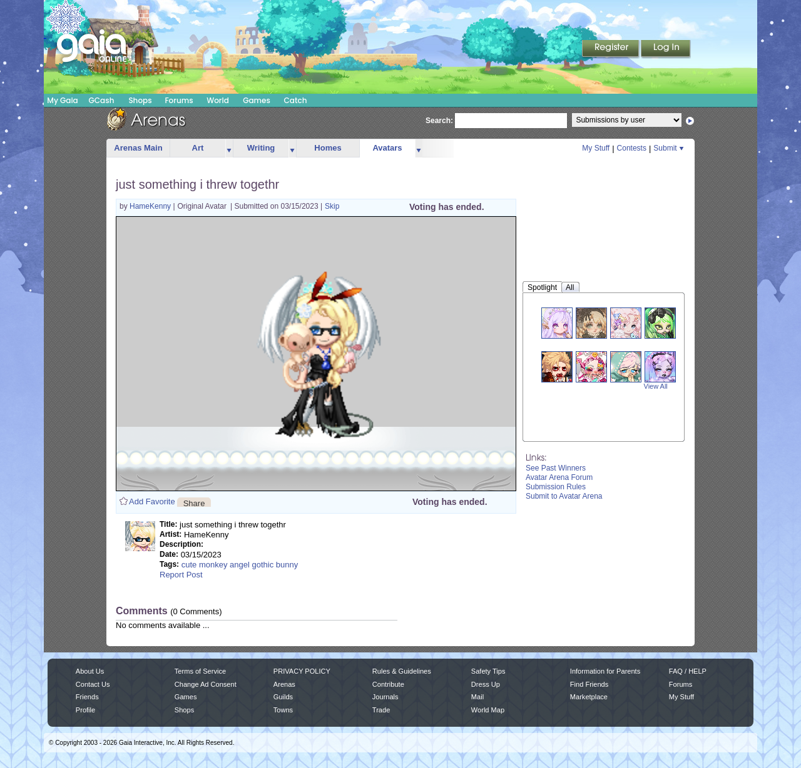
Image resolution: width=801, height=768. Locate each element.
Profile (85, 710)
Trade (381, 710)
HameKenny (151, 206)
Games (256, 100)
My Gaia (62, 100)
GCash (102, 100)
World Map (487, 710)
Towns (283, 710)
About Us (90, 671)
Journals (385, 697)
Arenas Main (138, 147)
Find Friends (589, 684)
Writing (261, 147)
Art (198, 147)
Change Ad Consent (206, 684)
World (218, 100)
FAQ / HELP (688, 671)
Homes (327, 147)
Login (666, 49)
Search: (439, 120)
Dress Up (485, 684)
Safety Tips (488, 671)
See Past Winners (556, 468)
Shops (139, 100)
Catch (295, 100)
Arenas (284, 684)
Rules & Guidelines (401, 671)
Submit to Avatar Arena (564, 496)
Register (611, 49)
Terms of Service (200, 671)
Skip (332, 206)
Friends (87, 697)
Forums (179, 100)
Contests (631, 148)
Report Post (181, 574)
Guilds (283, 697)
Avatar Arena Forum (559, 477)
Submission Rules (556, 486)
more (229, 148)
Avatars (387, 147)
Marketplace (589, 697)
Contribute (388, 684)
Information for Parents (605, 671)
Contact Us (93, 684)
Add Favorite (152, 501)
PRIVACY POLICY (301, 671)
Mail (477, 697)
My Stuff (596, 148)
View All (656, 386)
